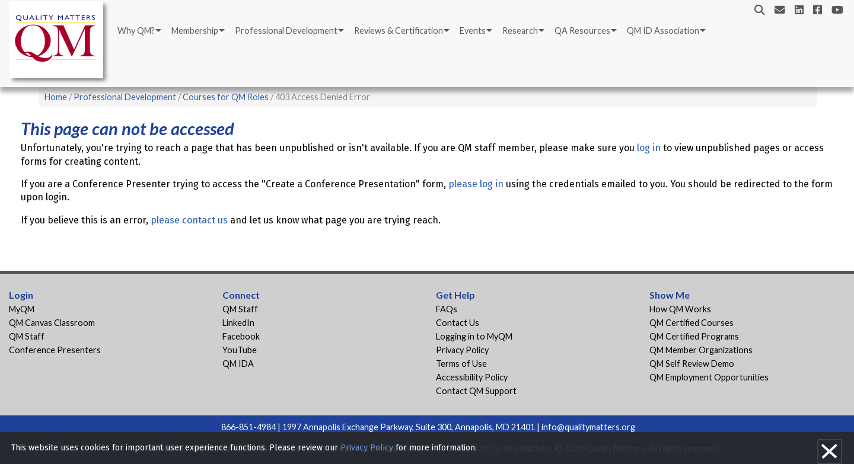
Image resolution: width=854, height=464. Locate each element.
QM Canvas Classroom (52, 323)
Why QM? (136, 30)
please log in (476, 184)
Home (55, 97)
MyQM (21, 309)
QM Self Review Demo (691, 364)
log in (649, 147)
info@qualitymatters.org (588, 427)
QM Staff (26, 336)
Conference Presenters (55, 350)
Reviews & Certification (398, 30)
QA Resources (582, 30)
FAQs (446, 309)
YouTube (239, 350)
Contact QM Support (476, 391)
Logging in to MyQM (474, 336)
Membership (194, 30)
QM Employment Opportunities (709, 377)
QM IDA (238, 364)
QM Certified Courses (691, 323)
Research (520, 30)
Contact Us (457, 323)
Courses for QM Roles (226, 97)
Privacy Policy (462, 350)
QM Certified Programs (694, 336)
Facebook (241, 336)
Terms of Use (461, 364)
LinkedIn (238, 323)
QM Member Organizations (701, 350)
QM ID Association (663, 30)
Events (473, 30)
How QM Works (680, 309)
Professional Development (286, 30)
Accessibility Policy (472, 377)
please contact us (189, 220)
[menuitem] (138, 31)
